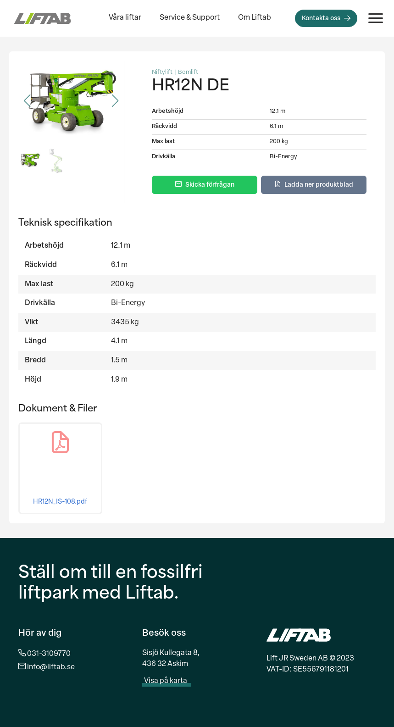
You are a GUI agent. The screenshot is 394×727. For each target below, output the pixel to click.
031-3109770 (49, 654)
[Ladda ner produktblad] (313, 185)
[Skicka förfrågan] (204, 185)
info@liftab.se (51, 667)
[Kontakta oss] (326, 18)
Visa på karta (170, 681)
